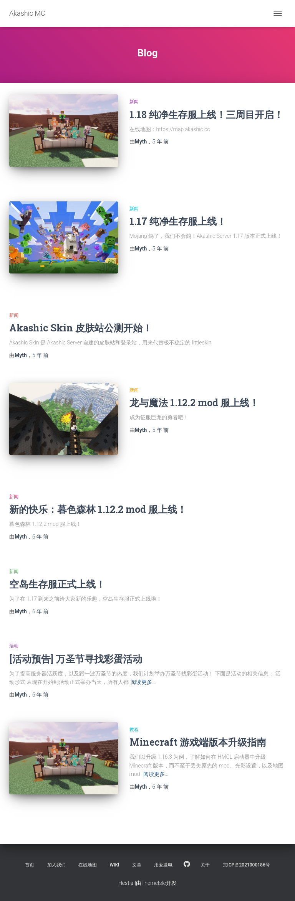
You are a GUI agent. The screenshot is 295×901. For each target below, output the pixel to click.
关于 (205, 865)
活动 (13, 646)
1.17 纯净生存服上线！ (177, 221)
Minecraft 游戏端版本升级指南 (197, 742)
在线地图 (87, 865)
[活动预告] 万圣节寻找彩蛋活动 (75, 658)
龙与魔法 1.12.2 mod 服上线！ (194, 402)
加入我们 (56, 865)
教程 (134, 729)
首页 (29, 865)
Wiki (114, 865)
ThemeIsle (153, 883)
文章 (136, 865)
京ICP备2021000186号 (246, 865)
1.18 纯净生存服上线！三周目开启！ (206, 114)
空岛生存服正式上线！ (57, 584)
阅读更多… (143, 682)
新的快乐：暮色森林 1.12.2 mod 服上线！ (98, 509)
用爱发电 (163, 865)
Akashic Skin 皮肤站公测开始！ (80, 327)
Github (187, 864)
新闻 (134, 101)
